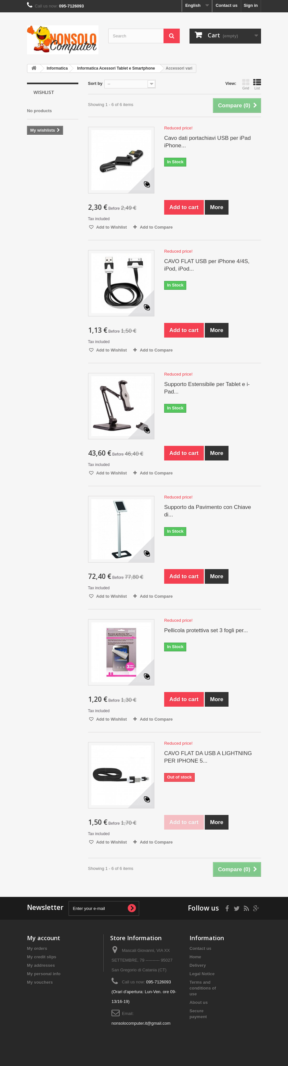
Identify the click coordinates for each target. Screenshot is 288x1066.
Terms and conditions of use (203, 988)
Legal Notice (202, 973)
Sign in (251, 5)
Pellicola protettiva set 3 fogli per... (206, 630)
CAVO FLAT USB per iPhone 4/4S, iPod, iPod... (207, 265)
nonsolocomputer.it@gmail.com (141, 1023)
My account (43, 938)
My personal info (43, 973)
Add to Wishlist (111, 227)
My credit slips (41, 956)
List (257, 84)
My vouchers (40, 982)
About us (199, 1002)
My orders (37, 948)
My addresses (41, 965)
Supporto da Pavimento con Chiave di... (207, 511)
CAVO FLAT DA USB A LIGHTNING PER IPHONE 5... (208, 757)
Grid (245, 84)
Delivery (198, 965)
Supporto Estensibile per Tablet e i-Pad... (207, 388)
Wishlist (43, 92)
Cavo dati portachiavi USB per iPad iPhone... (207, 142)
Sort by (95, 83)
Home (195, 956)
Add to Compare (156, 227)
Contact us (226, 5)
